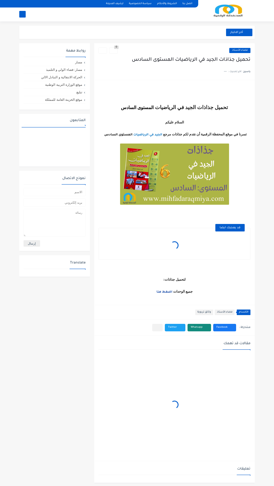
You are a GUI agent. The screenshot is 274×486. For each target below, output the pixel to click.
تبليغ (79, 92)
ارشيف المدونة (114, 3)
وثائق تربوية (204, 312)
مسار (78, 62)
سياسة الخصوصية (140, 3)
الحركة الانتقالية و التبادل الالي (61, 77)
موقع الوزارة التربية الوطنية (63, 84)
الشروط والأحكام (167, 3)
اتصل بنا (187, 3)
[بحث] (22, 14)
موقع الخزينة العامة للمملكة (63, 99)
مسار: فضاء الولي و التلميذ (64, 69)
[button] (224, 327)
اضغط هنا (164, 292)
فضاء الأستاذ (240, 50)
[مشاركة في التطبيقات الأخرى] (157, 327)
